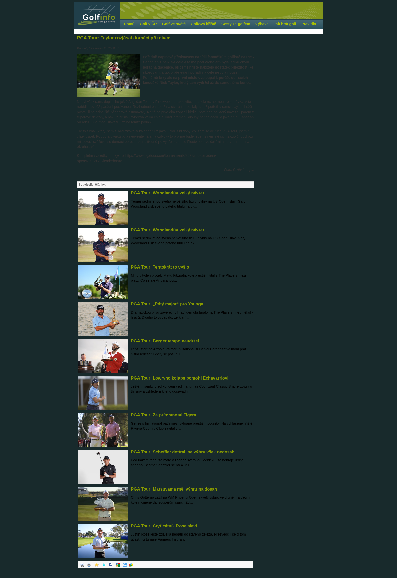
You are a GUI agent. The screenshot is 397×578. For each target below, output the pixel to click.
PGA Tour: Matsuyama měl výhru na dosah (174, 489)
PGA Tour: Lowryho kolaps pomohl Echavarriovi (179, 378)
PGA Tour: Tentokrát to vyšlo (160, 267)
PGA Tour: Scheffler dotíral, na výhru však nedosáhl (183, 452)
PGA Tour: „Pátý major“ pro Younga (167, 304)
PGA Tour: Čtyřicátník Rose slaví (164, 526)
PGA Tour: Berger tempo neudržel (165, 341)
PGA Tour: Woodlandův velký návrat (167, 193)
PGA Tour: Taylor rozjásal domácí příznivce (123, 37)
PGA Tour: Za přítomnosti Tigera (163, 415)
